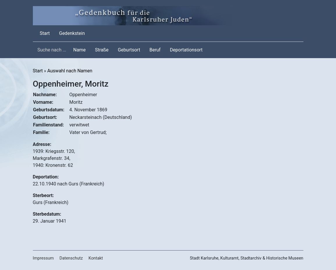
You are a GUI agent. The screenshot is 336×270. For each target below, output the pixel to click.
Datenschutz (71, 258)
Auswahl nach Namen (69, 71)
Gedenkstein (72, 33)
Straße (102, 50)
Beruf (155, 50)
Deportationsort (186, 50)
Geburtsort (129, 50)
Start (46, 33)
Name (79, 50)
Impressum (43, 258)
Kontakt (95, 258)
